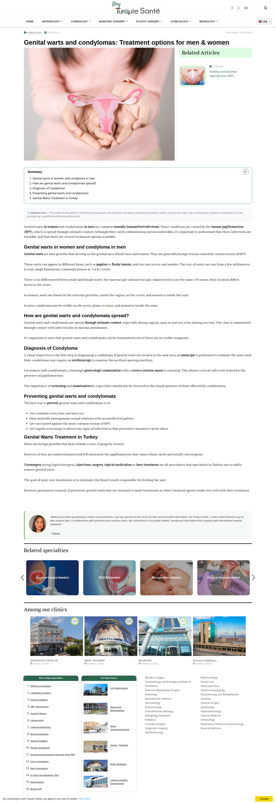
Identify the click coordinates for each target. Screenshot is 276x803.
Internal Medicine (211, 715)
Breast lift (36, 789)
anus (185, 295)
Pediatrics (150, 719)
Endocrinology (153, 707)
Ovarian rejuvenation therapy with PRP (52, 754)
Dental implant (39, 740)
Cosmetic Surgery (155, 724)
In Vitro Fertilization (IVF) (44, 775)
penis (87, 305)
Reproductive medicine (158, 698)
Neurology (207, 21)
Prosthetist (151, 686)
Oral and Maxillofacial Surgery (162, 690)
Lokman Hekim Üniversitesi (119, 782)
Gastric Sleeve (38, 713)
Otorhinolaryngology (213, 690)
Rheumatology (209, 677)
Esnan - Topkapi (119, 745)
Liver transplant (39, 761)
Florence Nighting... (205, 660)
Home (29, 21)
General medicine (211, 728)
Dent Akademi (118, 764)
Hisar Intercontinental (119, 728)
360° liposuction (39, 706)
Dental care (207, 681)
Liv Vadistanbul (119, 688)
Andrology (151, 694)
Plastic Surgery (148, 21)
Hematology (208, 719)
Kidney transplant (40, 686)
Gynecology (180, 21)
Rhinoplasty (37, 782)
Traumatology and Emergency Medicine (168, 681)
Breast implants (39, 734)
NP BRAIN (145, 660)
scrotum (107, 305)
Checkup (206, 698)
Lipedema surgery (40, 692)
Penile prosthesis (40, 747)
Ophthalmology (154, 732)
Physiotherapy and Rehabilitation (220, 694)
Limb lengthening (40, 727)
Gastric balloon (39, 699)
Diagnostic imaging (156, 728)
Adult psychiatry (210, 686)
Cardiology (80, 21)
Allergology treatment (157, 715)
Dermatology (152, 702)
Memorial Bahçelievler (117, 709)
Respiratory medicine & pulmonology (222, 724)
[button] (23, 577)
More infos (84, 798)
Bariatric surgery (112, 21)
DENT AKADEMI (94, 660)
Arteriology (51, 21)
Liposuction (37, 720)
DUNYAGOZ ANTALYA (44, 660)
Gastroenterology (211, 711)
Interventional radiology (159, 711)
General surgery (210, 702)
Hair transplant (39, 768)
